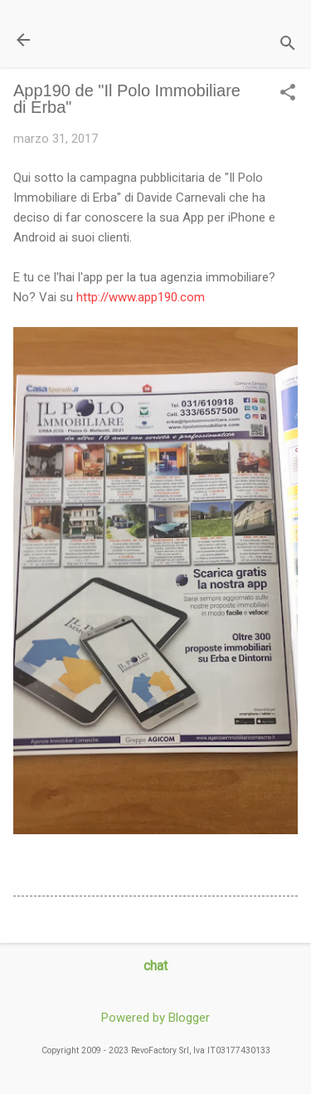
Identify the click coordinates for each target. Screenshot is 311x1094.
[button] (288, 93)
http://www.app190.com (140, 297)
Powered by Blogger (155, 1017)
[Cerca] (288, 45)
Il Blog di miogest (129, 39)
